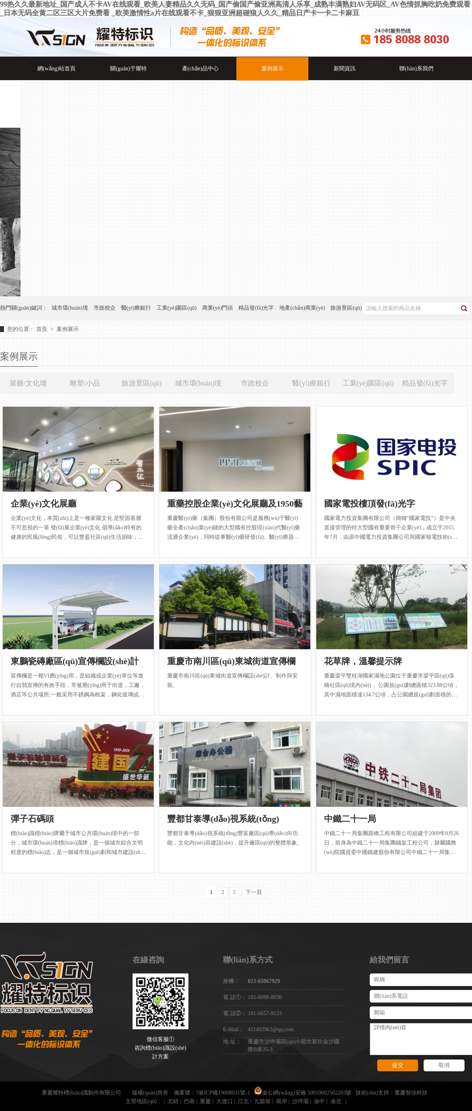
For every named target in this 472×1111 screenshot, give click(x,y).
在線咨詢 (148, 959)
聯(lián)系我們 (416, 69)
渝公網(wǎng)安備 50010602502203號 (302, 1093)
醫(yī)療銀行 (311, 383)
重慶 (205, 1101)
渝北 (335, 1101)
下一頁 (253, 892)
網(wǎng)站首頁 (56, 69)
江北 (243, 1101)
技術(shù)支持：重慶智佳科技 (392, 1093)
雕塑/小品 (85, 383)
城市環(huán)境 (198, 383)
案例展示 (273, 69)
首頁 (42, 329)
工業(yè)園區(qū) (368, 383)
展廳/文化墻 (28, 383)
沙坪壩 (300, 1101)
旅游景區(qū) (142, 383)
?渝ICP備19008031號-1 (223, 1093)
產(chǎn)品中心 (200, 69)
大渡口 (224, 1101)
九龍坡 (262, 1101)
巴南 (189, 1101)
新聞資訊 (345, 69)
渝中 (319, 1101)
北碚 (173, 1101)
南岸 (281, 1101)
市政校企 (255, 383)
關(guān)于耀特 (128, 69)
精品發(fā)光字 (425, 383)
